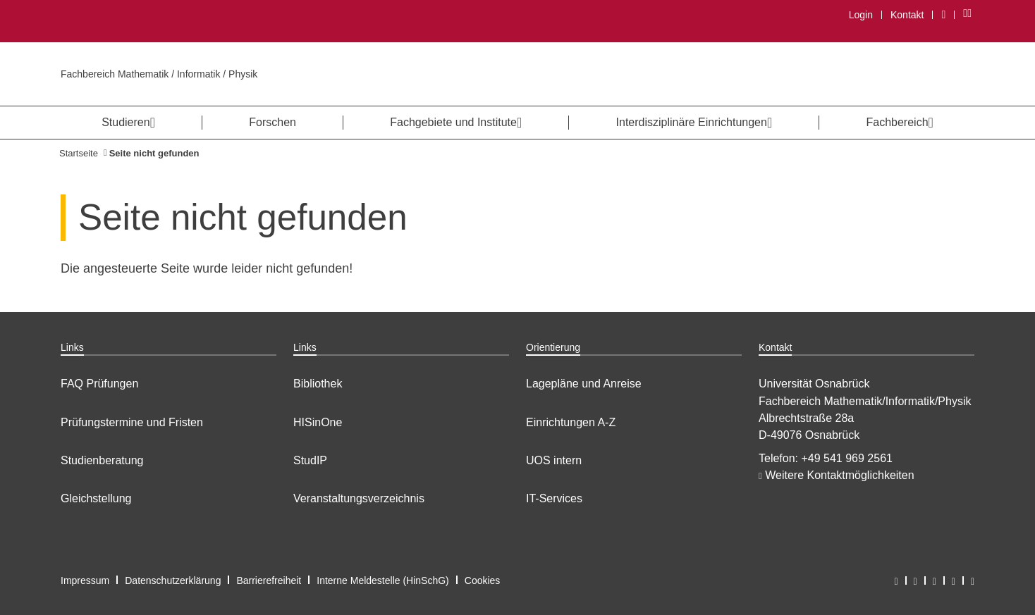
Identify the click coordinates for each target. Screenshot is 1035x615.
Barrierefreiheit (268, 580)
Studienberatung (102, 460)
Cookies (483, 580)
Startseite (78, 153)
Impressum (85, 580)
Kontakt (907, 14)
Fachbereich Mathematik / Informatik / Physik (159, 74)
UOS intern (554, 460)
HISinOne (317, 422)
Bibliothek (317, 384)
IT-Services (554, 498)
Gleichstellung (96, 498)
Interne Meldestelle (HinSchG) (383, 580)
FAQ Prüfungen (99, 384)
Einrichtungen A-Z (571, 422)
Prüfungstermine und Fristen (132, 422)
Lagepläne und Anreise (584, 384)
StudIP (310, 460)
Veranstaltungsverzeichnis (358, 498)
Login (861, 14)
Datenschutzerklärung (173, 580)
